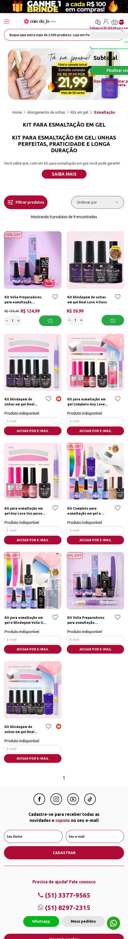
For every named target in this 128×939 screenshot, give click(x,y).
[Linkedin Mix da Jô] (90, 803)
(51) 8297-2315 (64, 907)
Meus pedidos (83, 921)
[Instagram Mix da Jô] (56, 803)
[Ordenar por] (97, 202)
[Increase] (18, 320)
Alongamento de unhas (46, 112)
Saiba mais (64, 174)
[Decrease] (7, 320)
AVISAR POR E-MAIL (33, 431)
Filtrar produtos (26, 202)
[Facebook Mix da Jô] (39, 803)
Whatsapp (41, 921)
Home (17, 112)
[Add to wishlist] (55, 300)
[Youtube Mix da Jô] (73, 803)
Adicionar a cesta (50, 320)
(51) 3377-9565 (64, 895)
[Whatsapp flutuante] (113, 924)
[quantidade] (13, 320)
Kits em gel (79, 112)
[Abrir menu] (12, 22)
